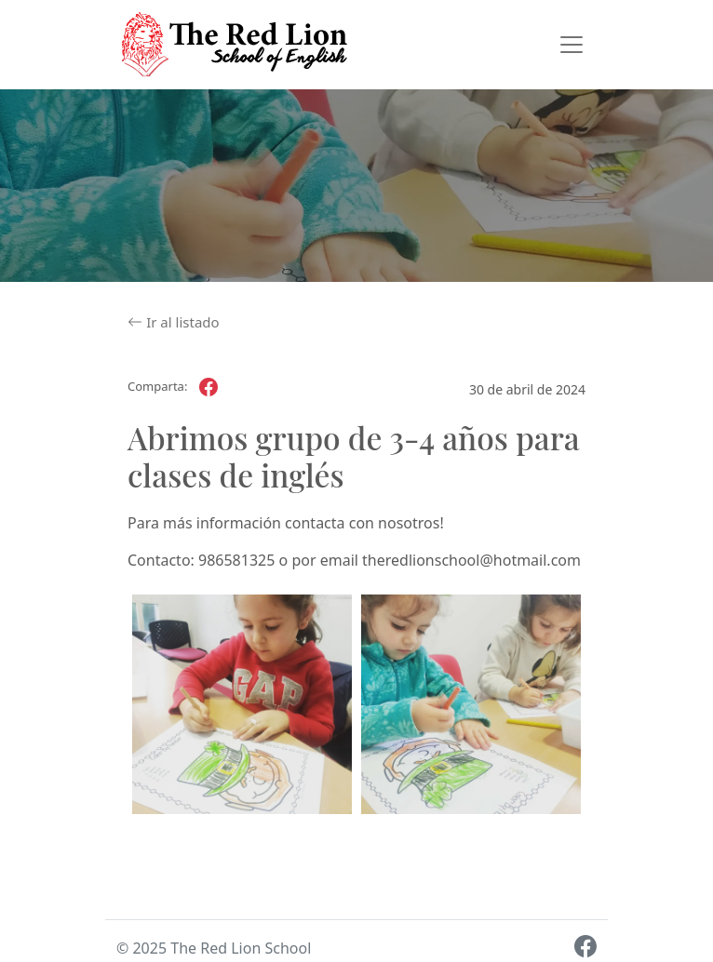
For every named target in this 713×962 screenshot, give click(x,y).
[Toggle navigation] (571, 44)
